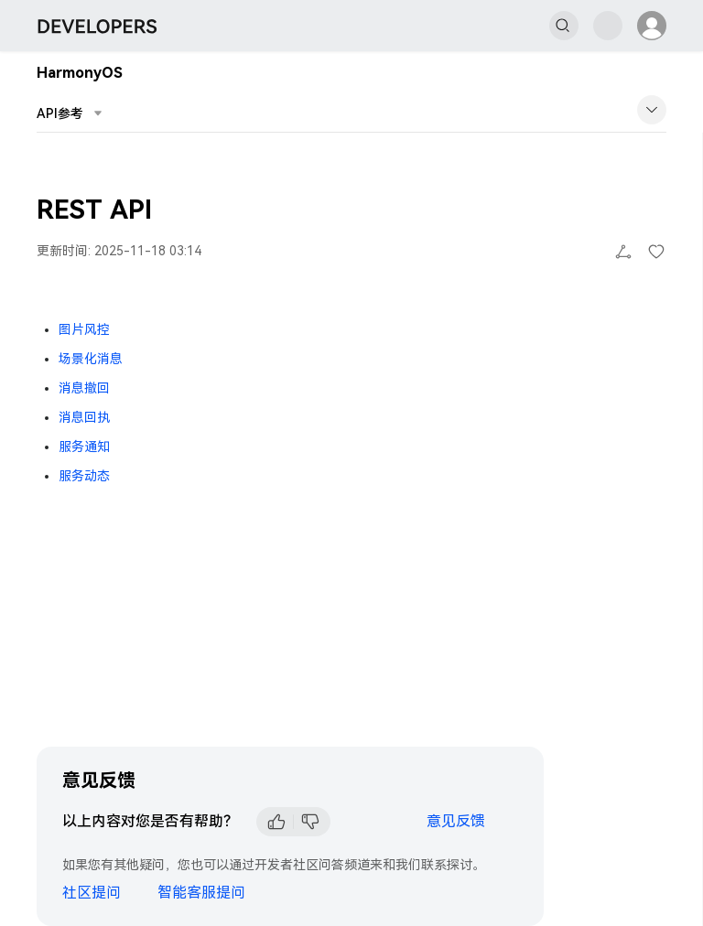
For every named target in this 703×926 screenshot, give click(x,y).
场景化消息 (91, 358)
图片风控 (84, 329)
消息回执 (84, 417)
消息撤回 (84, 388)
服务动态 (84, 475)
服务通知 (84, 446)
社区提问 (91, 892)
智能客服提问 (201, 892)
